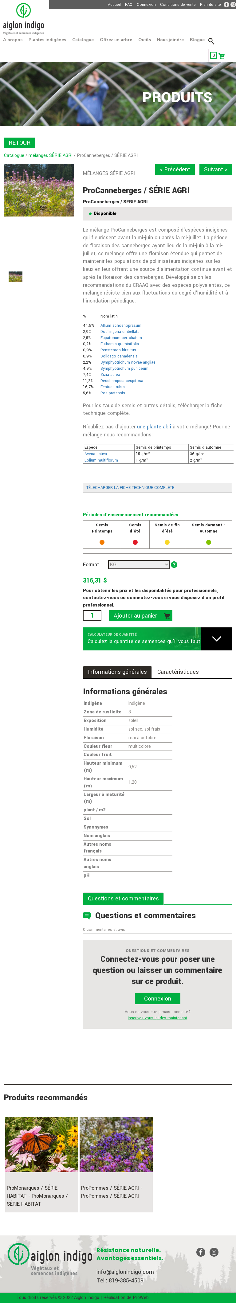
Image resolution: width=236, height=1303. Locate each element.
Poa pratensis (112, 393)
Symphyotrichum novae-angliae (127, 362)
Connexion (146, 4)
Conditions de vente (178, 4)
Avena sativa (96, 454)
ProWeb (141, 1297)
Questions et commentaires (123, 899)
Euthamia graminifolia (119, 344)
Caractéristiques (178, 672)
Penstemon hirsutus (118, 350)
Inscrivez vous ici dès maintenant (157, 1018)
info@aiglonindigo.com (125, 1272)
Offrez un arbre (116, 40)
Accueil (114, 4)
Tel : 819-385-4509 (120, 1281)
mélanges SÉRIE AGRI (51, 155)
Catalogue (83, 40)
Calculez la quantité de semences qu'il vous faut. (145, 641)
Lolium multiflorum (101, 460)
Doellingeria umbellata (120, 331)
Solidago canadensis (119, 356)
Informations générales (117, 672)
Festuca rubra (112, 387)
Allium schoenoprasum (120, 325)
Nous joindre (170, 40)
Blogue (197, 40)
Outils (144, 40)
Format (91, 564)
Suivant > (215, 170)
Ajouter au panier (135, 616)
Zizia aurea (110, 374)
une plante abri (154, 426)
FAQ (128, 4)
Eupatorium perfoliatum (121, 338)
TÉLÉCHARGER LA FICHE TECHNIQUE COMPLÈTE (130, 487)
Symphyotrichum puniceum (124, 368)
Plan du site (210, 4)
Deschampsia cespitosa (121, 381)
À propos (12, 40)
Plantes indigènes (47, 40)
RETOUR (19, 143)
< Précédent (175, 170)
